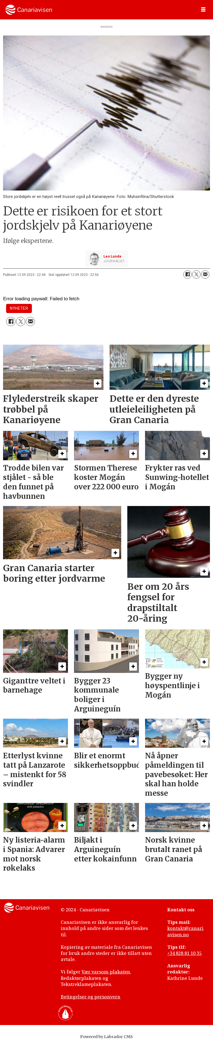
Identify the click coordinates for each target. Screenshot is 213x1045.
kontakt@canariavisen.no (185, 931)
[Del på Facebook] (187, 274)
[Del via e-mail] (205, 274)
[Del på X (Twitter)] (196, 274)
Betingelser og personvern (90, 997)
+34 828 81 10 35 (184, 953)
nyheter (19, 308)
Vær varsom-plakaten (106, 972)
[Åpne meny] (203, 10)
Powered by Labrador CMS (106, 1036)
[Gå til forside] (28, 9)
